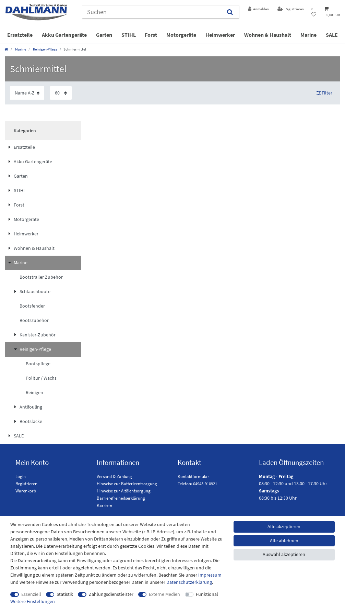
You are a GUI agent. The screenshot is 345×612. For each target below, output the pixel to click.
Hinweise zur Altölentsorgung (124, 490)
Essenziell (31, 594)
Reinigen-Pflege (44, 49)
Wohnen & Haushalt (267, 34)
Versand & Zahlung (114, 476)
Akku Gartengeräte (64, 34)
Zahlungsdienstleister (111, 594)
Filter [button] (325, 93)
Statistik (65, 594)
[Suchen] (230, 11)
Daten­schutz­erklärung (189, 582)
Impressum (210, 575)
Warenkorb (25, 490)
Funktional (207, 594)
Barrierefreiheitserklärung (121, 498)
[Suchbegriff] (151, 11)
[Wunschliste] (314, 12)
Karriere (104, 505)
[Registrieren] (290, 9)
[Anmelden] (258, 9)
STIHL (128, 34)
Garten (104, 34)
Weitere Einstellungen (32, 601)
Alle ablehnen (284, 540)
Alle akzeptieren (283, 526)
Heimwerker (220, 34)
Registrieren (26, 483)
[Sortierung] (27, 93)
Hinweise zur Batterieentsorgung (127, 483)
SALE (332, 34)
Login (20, 476)
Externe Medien (164, 594)
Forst (151, 34)
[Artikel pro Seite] (61, 93)
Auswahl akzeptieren (284, 554)
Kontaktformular (193, 476)
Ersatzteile (20, 34)
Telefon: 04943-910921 (197, 483)
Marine (308, 34)
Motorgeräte (181, 34)
